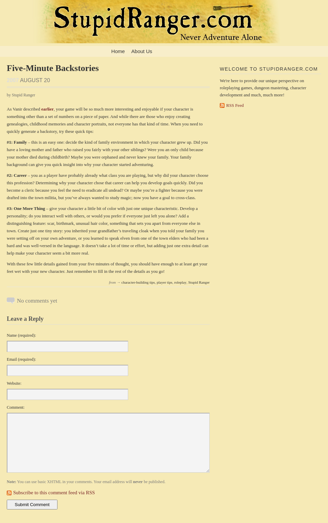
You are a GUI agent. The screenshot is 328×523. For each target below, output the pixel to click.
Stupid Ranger (199, 282)
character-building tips (138, 282)
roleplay (180, 282)
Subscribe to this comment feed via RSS (54, 492)
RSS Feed (235, 105)
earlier (47, 109)
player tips (164, 282)
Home (118, 51)
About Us (141, 51)
